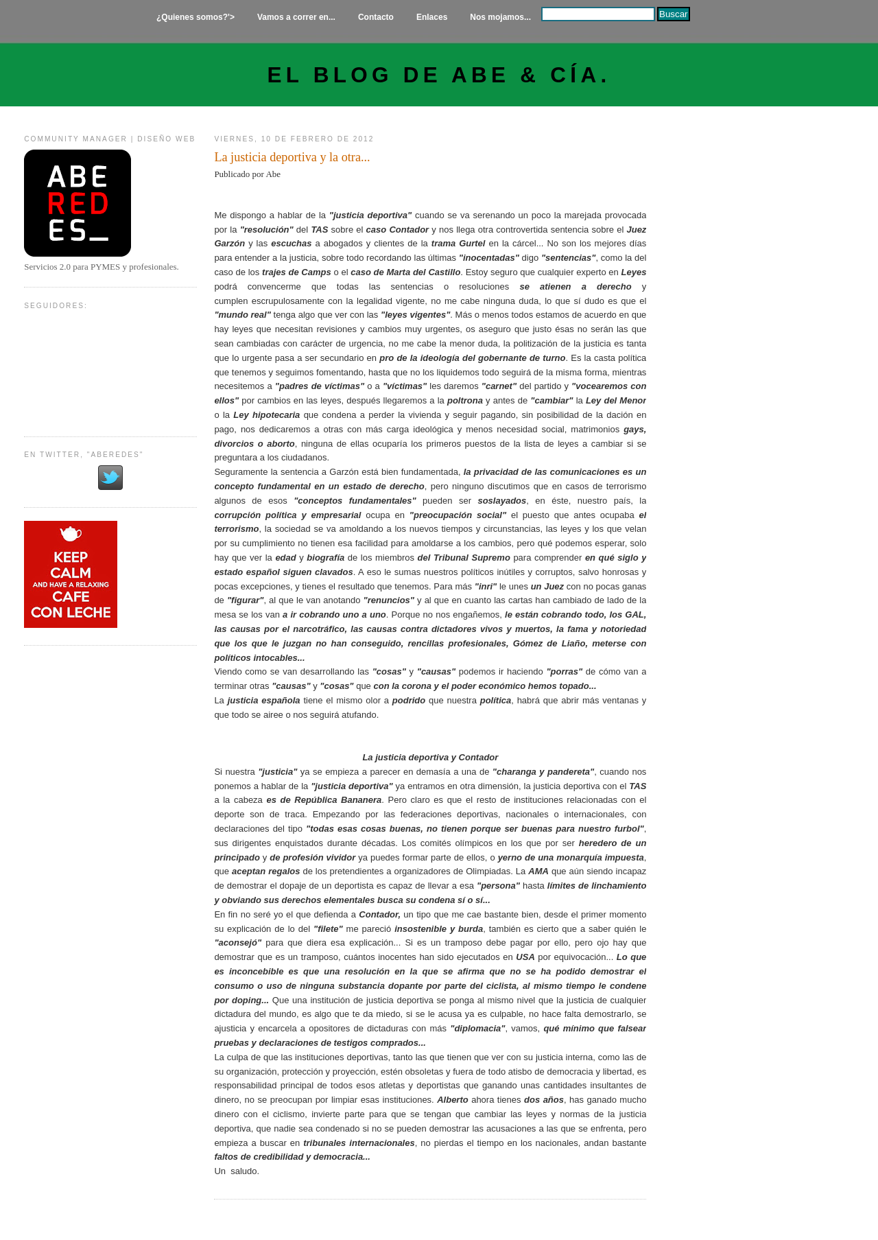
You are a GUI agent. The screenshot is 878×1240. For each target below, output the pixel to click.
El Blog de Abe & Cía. (439, 75)
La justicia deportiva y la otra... (292, 157)
